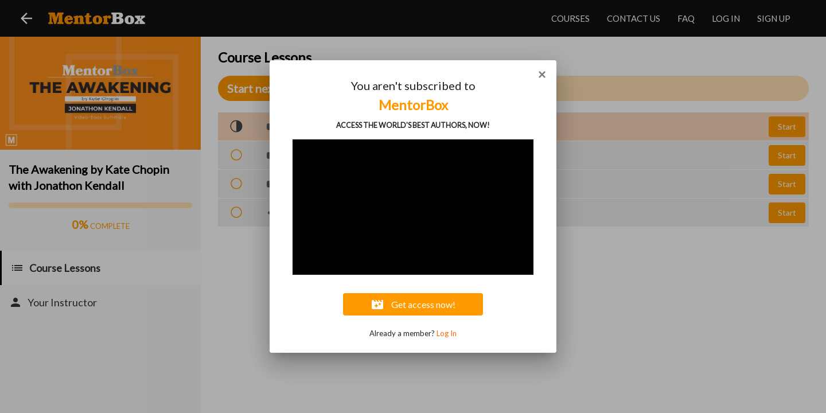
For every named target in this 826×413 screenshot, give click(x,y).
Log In (447, 333)
